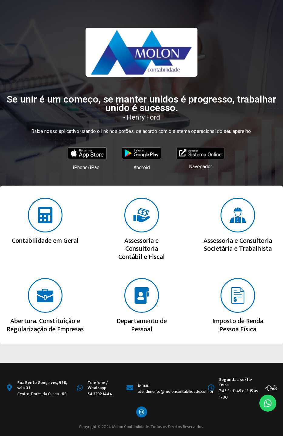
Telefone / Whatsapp (98, 385)
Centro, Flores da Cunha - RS (42, 393)
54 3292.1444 (100, 393)
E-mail (144, 385)
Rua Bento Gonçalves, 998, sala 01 (42, 385)
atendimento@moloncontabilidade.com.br (176, 391)
